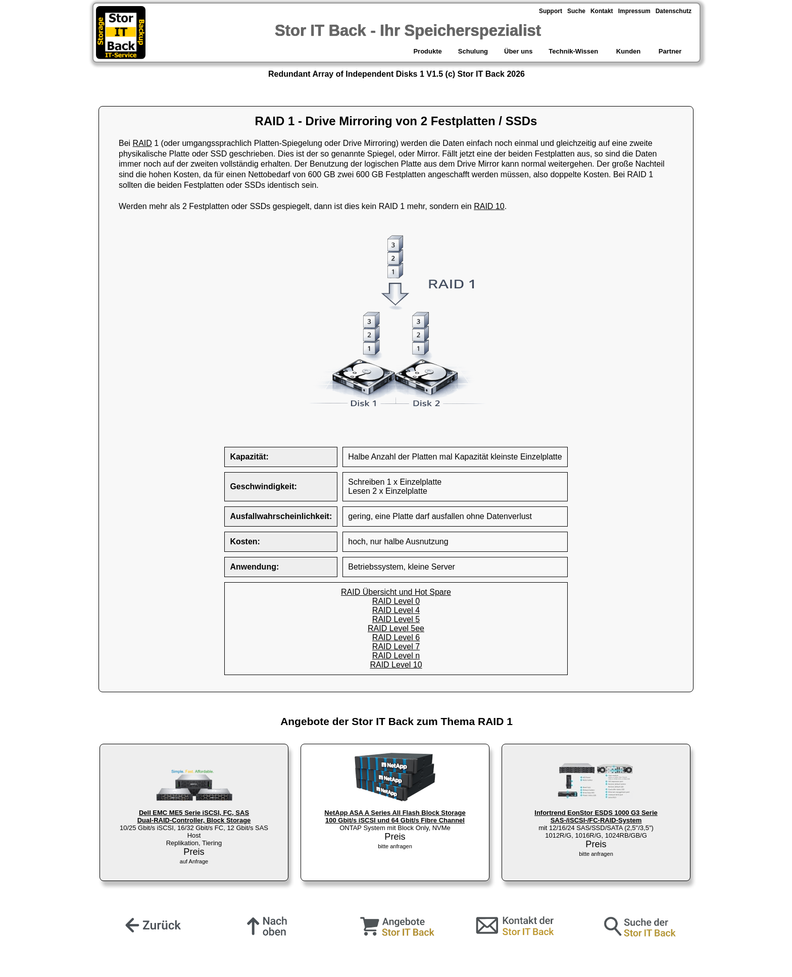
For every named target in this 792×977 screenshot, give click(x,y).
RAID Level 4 (396, 610)
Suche (576, 11)
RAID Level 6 (396, 637)
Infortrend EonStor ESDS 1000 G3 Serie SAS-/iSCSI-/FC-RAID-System (595, 816)
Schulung (473, 51)
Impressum (634, 11)
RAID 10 (489, 206)
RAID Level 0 (396, 601)
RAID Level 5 (396, 619)
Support (550, 11)
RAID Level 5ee (396, 628)
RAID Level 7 (396, 646)
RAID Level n (396, 655)
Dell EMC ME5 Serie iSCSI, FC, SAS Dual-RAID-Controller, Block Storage (194, 816)
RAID (142, 143)
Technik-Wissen (573, 51)
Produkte (427, 51)
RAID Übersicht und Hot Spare (396, 592)
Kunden (628, 51)
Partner (671, 51)
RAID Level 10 (396, 664)
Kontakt (601, 11)
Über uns (518, 51)
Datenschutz (673, 11)
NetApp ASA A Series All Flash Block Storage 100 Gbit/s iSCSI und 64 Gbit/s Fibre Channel (394, 816)
